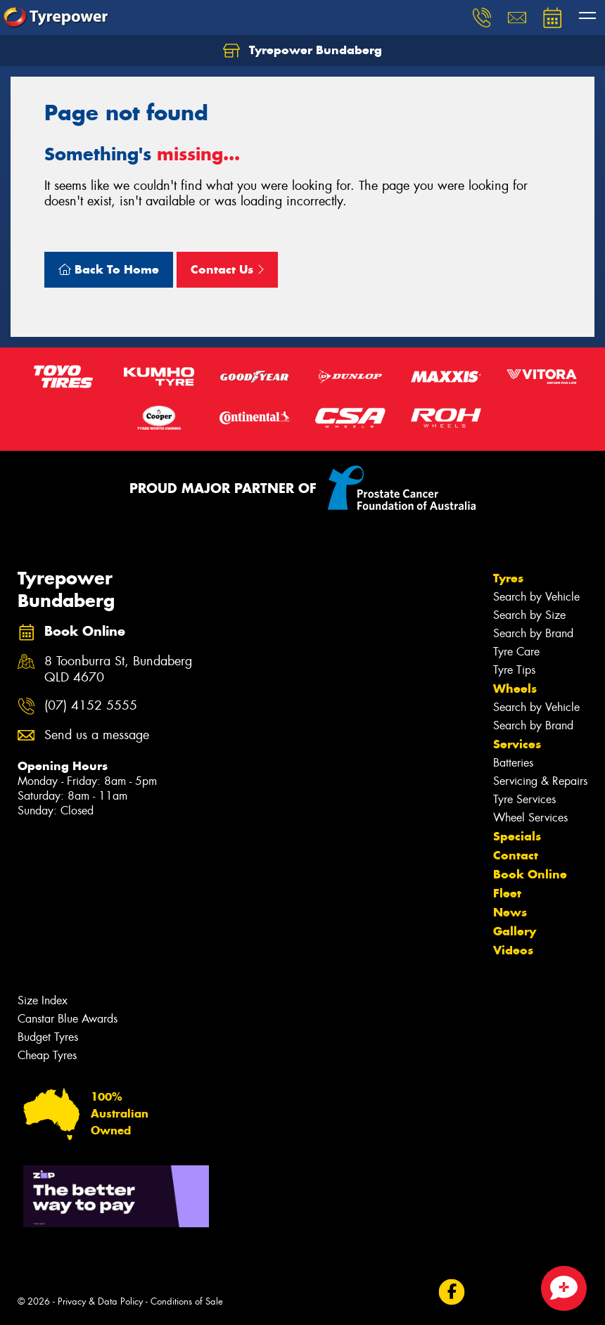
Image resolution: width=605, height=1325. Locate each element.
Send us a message (96, 735)
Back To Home (108, 269)
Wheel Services (530, 817)
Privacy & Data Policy (100, 1301)
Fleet (507, 893)
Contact (515, 855)
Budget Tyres (48, 1037)
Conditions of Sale (187, 1301)
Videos (513, 950)
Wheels (515, 688)
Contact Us (227, 269)
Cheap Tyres (47, 1055)
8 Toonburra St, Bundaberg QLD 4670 (118, 669)
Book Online (530, 874)
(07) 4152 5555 (90, 706)
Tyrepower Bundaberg (302, 50)
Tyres (508, 578)
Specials (517, 836)
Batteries (513, 762)
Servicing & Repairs (540, 781)
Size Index (43, 1000)
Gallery (514, 931)
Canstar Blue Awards (67, 1018)
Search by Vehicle (536, 596)
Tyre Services (524, 799)
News (510, 912)
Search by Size (529, 615)
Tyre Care (516, 651)
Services (517, 744)
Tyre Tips (514, 669)
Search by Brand (533, 633)
